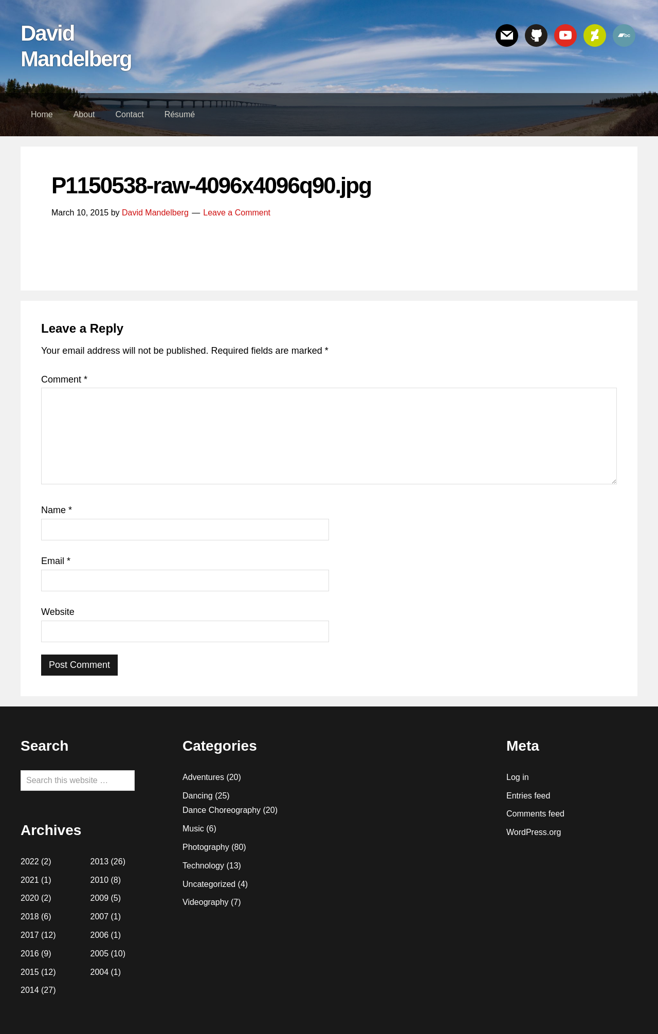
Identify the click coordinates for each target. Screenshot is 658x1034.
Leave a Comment (236, 212)
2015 (30, 972)
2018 (30, 916)
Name (56, 510)
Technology (203, 865)
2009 (99, 898)
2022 (30, 861)
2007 (99, 916)
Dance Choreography (221, 810)
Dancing (197, 795)
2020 (30, 898)
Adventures (203, 777)
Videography (205, 902)
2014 (30, 990)
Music (193, 828)
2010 (99, 880)
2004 (99, 972)
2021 (30, 880)
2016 (30, 953)
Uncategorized (208, 884)
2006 (99, 935)
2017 (30, 935)
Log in (517, 777)
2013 (99, 861)
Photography (205, 847)
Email (55, 561)
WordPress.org (533, 832)
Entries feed (528, 795)
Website (58, 612)
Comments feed (535, 813)
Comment (64, 379)
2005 (99, 953)
